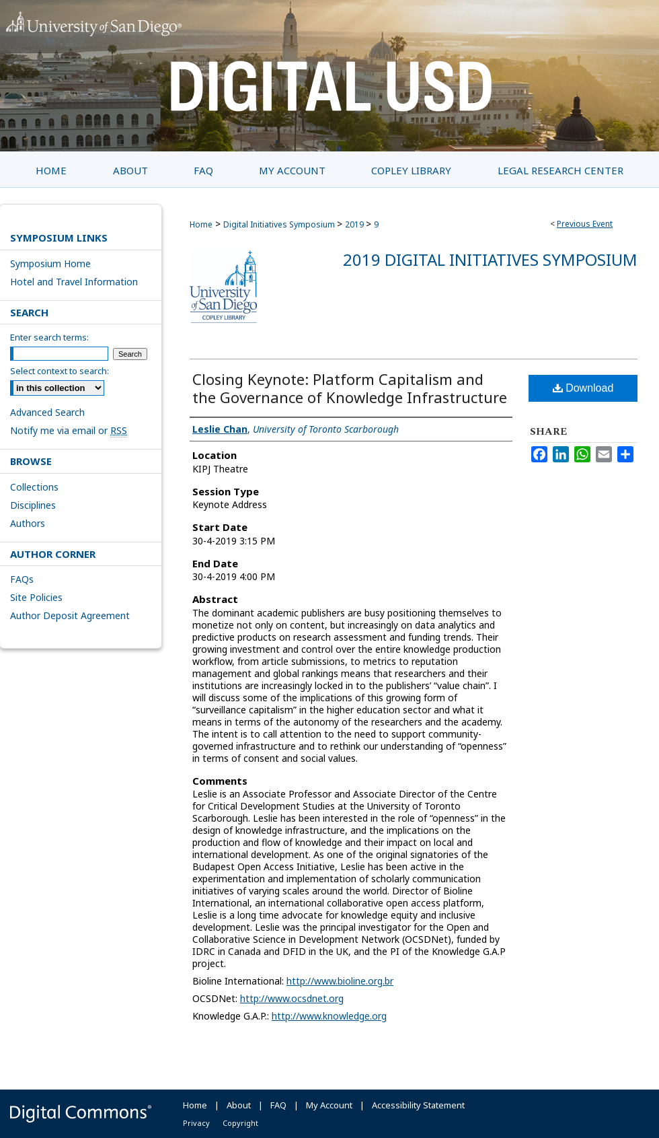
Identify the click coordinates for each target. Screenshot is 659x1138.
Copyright (240, 1123)
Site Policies (36, 597)
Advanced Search (47, 412)
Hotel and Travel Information (74, 281)
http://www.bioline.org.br (339, 980)
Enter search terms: (49, 337)
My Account (329, 1105)
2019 (355, 224)
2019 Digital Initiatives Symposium (490, 259)
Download (583, 388)
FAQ (278, 1105)
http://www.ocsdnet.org (292, 998)
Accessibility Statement (418, 1105)
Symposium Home (50, 263)
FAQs (22, 579)
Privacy (196, 1123)
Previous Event (585, 223)
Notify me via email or (68, 430)
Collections (34, 487)
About (239, 1105)
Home (201, 224)
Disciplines (33, 505)
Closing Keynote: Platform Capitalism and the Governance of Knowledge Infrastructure (349, 388)
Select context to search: (59, 371)
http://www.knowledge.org (329, 1015)
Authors (27, 523)
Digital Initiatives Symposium (280, 224)
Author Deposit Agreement (70, 615)
